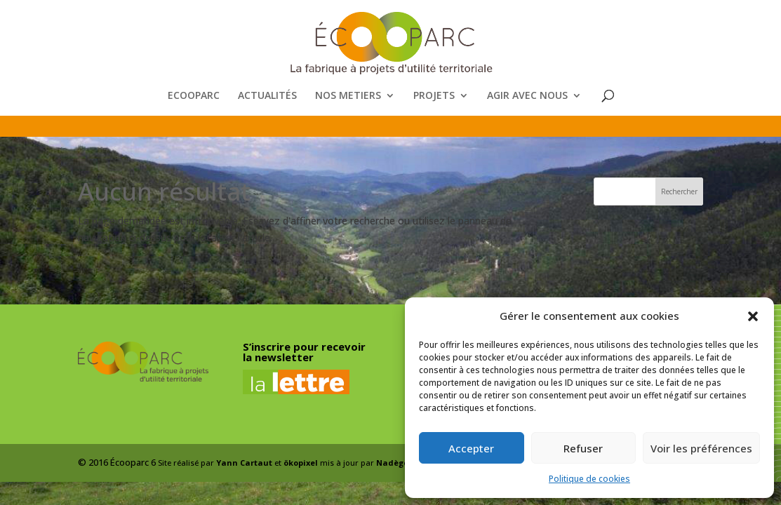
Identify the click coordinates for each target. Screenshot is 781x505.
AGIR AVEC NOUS (527, 96)
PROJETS (434, 96)
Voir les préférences (701, 448)
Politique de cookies (589, 479)
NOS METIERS (348, 96)
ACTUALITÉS (267, 96)
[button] (753, 316)
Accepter (471, 448)
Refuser (583, 448)
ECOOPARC (194, 96)
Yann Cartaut (244, 462)
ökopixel (300, 462)
